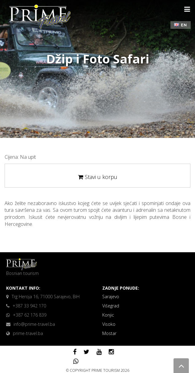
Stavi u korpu (97, 177)
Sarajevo (110, 296)
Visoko (108, 324)
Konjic (108, 315)
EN (180, 25)
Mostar (109, 333)
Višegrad (110, 306)
